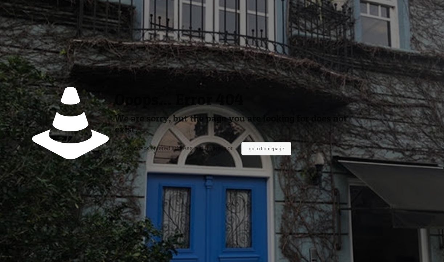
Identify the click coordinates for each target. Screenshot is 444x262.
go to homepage (266, 148)
